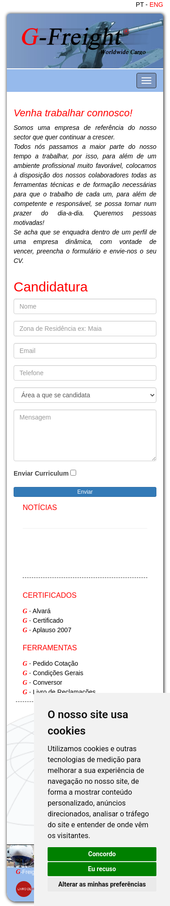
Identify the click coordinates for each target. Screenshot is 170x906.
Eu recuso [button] (102, 869)
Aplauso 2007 (52, 630)
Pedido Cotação (55, 663)
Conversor (48, 682)
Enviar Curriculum (41, 473)
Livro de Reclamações (64, 692)
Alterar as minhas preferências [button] (102, 884)
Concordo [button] (102, 854)
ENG (156, 4)
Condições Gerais (58, 673)
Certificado (48, 620)
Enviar (84, 492)
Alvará (42, 611)
